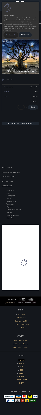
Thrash (26, 347)
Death (20, 340)
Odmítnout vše (11, 35)
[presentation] (3, 265)
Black (15, 340)
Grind (20, 344)
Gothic (15, 344)
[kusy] (21, 107)
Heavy (15, 347)
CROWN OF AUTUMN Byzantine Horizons (18, 276)
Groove (25, 344)
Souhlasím (25, 35)
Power (20, 347)
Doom (25, 340)
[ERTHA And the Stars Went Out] (20, 55)
